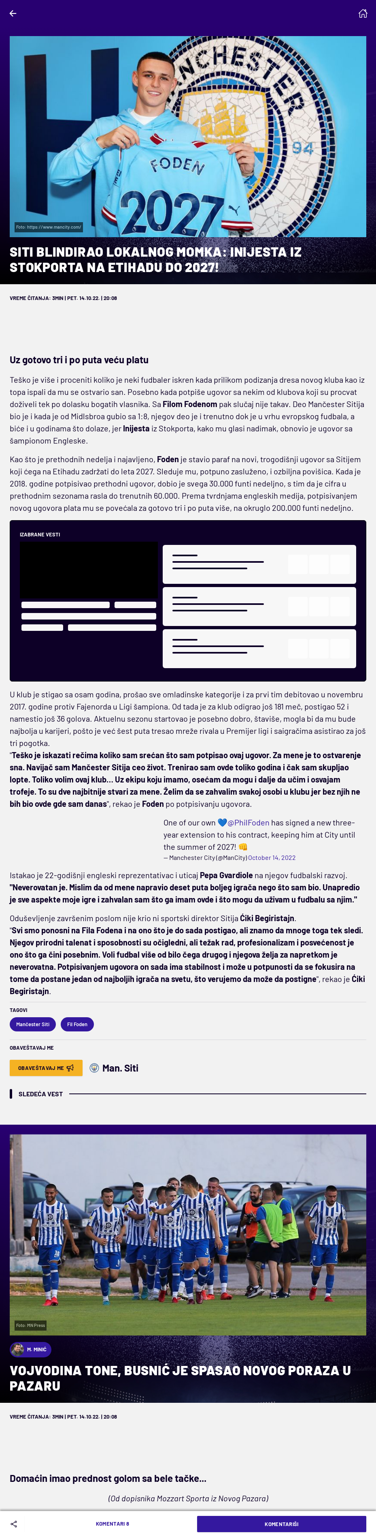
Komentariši (282, 1524)
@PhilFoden (248, 822)
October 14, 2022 (272, 857)
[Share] (15, 1524)
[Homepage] (363, 13)
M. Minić (29, 1349)
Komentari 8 (113, 1523)
